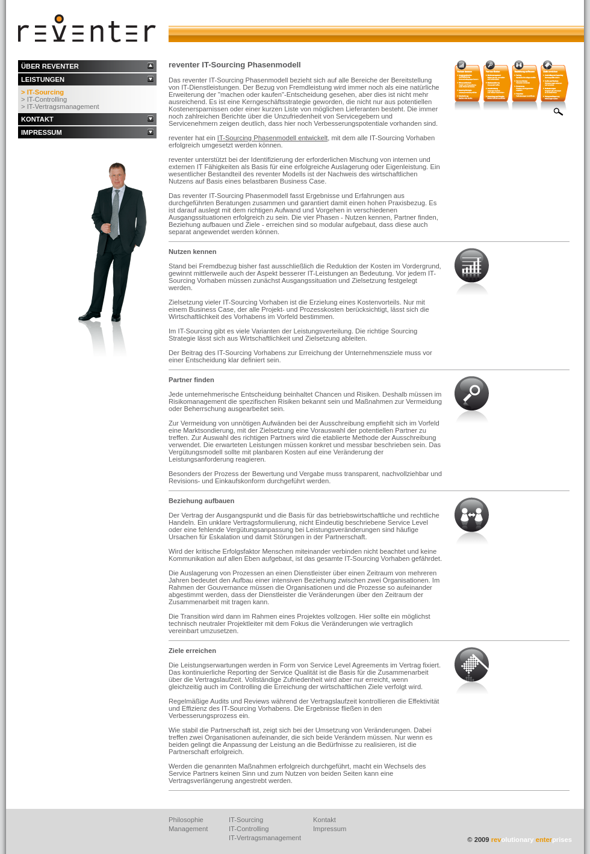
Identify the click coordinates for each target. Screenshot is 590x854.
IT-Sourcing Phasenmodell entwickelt (272, 137)
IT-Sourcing (246, 819)
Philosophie (186, 819)
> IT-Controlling (44, 99)
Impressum (329, 828)
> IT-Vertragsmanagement (60, 106)
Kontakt (324, 819)
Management (188, 828)
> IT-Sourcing (42, 92)
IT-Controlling (249, 828)
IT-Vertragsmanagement (265, 837)
